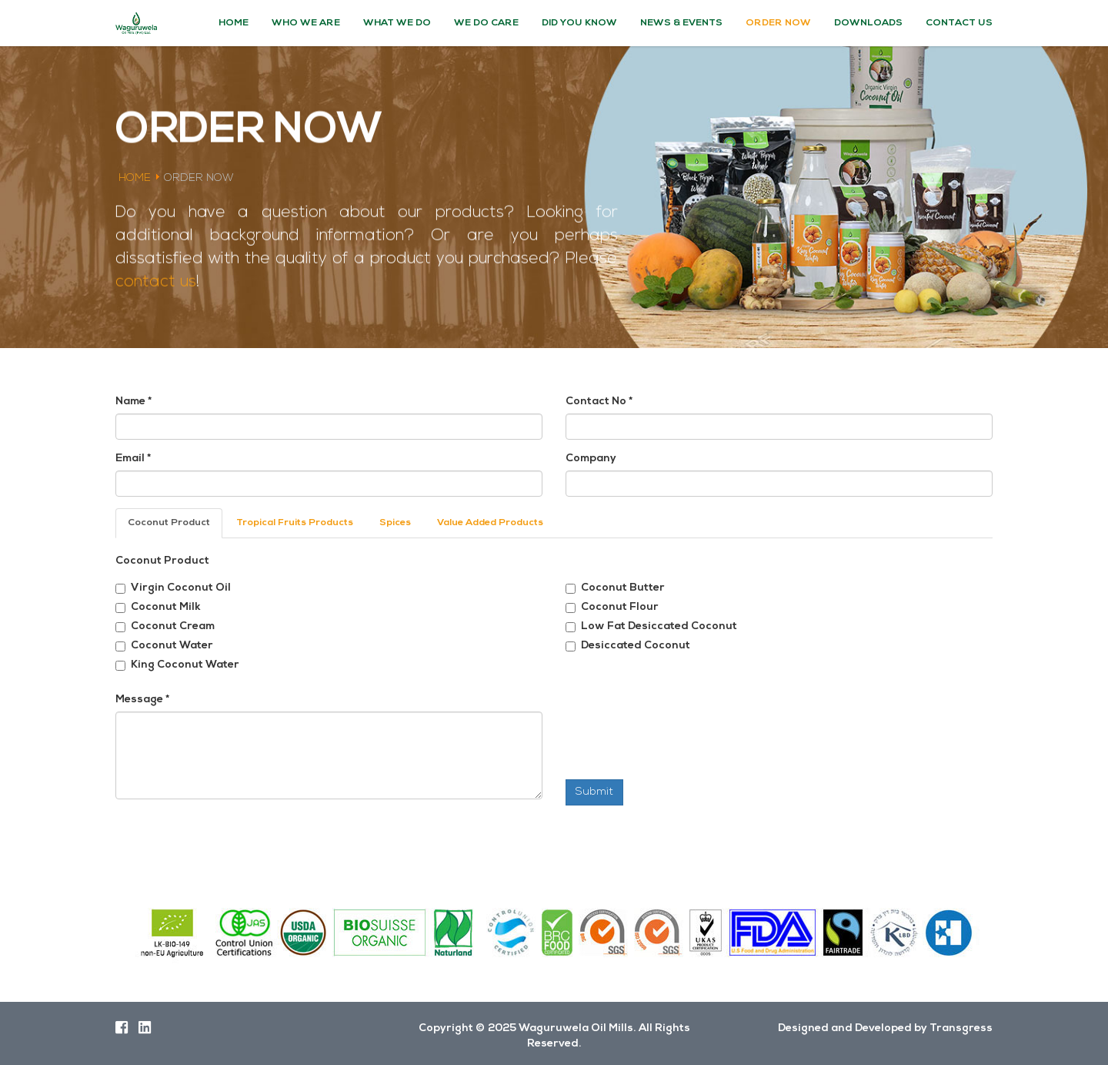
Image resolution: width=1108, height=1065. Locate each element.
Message (142, 699)
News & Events (681, 23)
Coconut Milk (158, 607)
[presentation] (682, 742)
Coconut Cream (165, 626)
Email (133, 458)
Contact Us (959, 23)
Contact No (599, 401)
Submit (594, 792)
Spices (395, 522)
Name (133, 401)
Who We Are (306, 23)
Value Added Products (490, 522)
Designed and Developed (845, 1028)
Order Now (778, 23)
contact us (155, 280)
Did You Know (579, 23)
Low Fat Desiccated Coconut (651, 626)
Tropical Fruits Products (294, 522)
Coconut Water (164, 645)
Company (591, 458)
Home (234, 23)
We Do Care (486, 23)
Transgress (961, 1028)
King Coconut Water (177, 665)
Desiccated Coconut (628, 645)
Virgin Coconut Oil (173, 588)
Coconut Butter (615, 588)
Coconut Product (169, 522)
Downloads (868, 23)
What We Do (397, 23)
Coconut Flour (612, 607)
